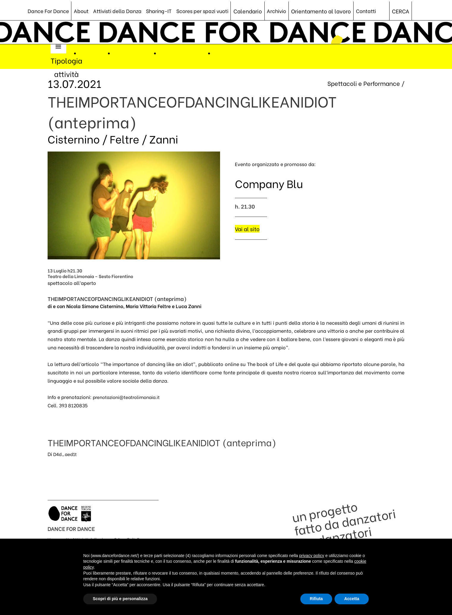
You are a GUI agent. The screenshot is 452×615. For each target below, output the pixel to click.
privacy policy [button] (311, 555)
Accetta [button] (351, 598)
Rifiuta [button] (316, 598)
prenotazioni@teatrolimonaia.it (129, 398)
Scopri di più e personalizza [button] (120, 598)
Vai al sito (247, 229)
